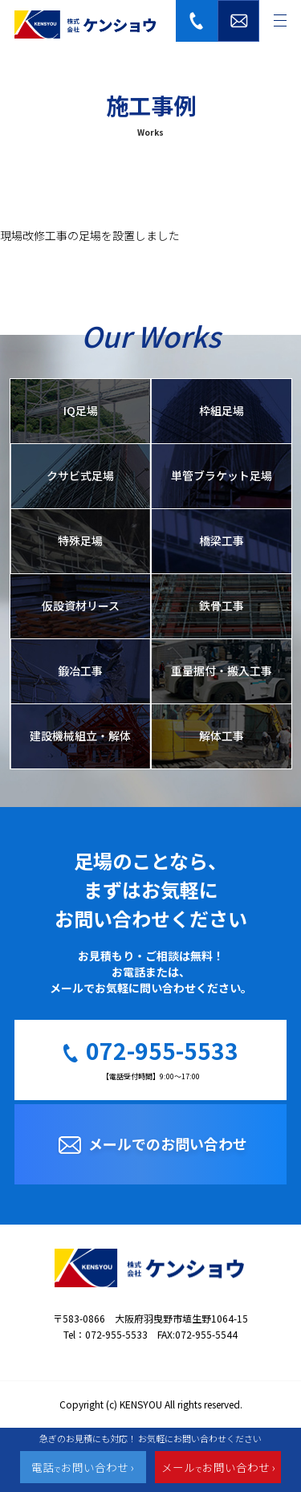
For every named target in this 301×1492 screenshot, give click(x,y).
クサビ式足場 (80, 475)
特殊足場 (80, 540)
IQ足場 (80, 410)
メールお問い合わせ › (218, 1467)
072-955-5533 (162, 1052)
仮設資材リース (81, 605)
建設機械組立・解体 (80, 736)
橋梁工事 (221, 540)
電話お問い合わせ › (82, 1467)
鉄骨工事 (221, 605)
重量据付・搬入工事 (221, 670)
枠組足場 (221, 410)
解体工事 (221, 736)
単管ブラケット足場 (221, 475)
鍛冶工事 (80, 670)
